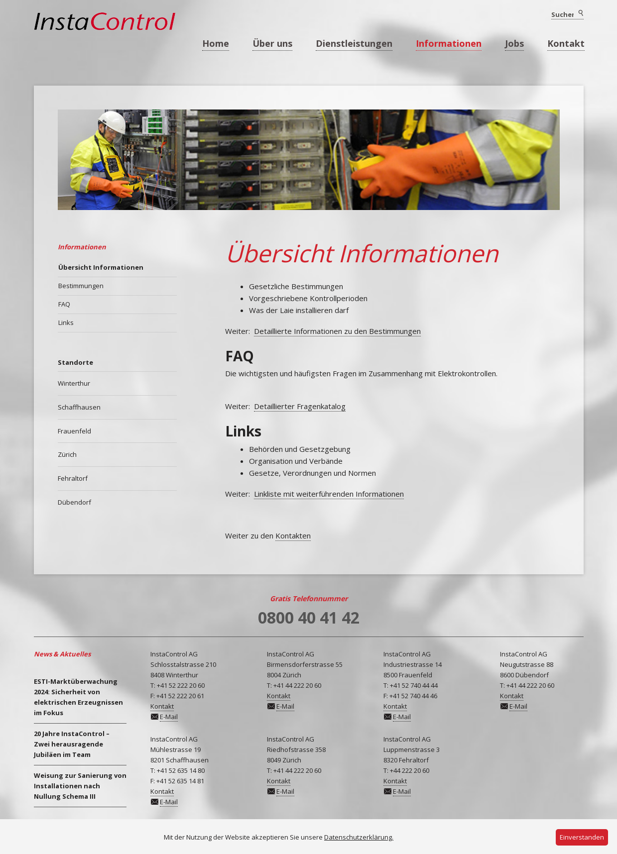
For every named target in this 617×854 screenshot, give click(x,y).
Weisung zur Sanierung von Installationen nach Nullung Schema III (80, 786)
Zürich (67, 454)
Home (215, 43)
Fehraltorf (73, 478)
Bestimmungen (81, 285)
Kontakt (566, 43)
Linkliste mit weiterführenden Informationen (329, 494)
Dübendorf (74, 502)
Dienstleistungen (354, 43)
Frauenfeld (74, 431)
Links (66, 322)
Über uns (272, 43)
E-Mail (169, 716)
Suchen (580, 13)
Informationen (449, 43)
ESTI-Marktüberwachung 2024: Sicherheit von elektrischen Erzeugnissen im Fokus (78, 697)
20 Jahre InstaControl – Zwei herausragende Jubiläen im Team (72, 744)
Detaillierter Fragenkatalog (300, 406)
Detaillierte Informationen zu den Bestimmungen (337, 331)
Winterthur (74, 383)
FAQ (64, 304)
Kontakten (293, 535)
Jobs (514, 43)
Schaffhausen (79, 407)
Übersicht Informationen (100, 267)
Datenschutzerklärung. (358, 837)
